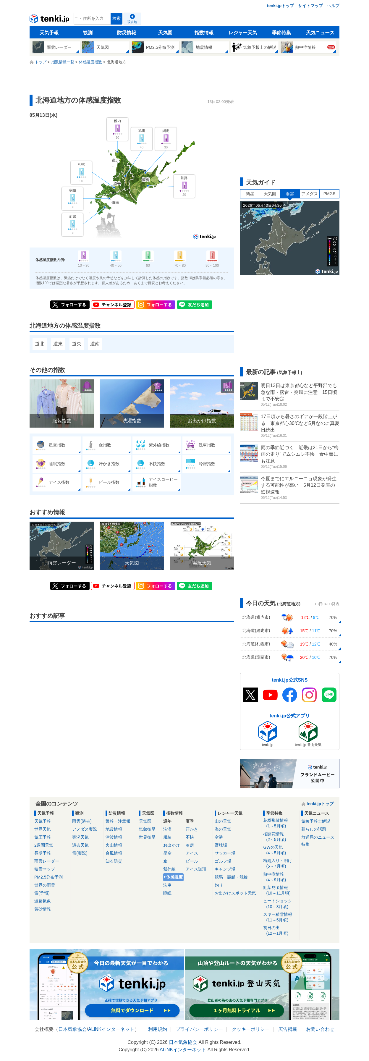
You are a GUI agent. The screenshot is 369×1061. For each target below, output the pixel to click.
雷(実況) (79, 853)
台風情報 (114, 853)
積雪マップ (44, 869)
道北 (39, 343)
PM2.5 (329, 193)
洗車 (167, 885)
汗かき (192, 829)
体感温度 (174, 877)
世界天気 (42, 829)
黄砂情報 (42, 909)
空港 (219, 837)
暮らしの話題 (313, 829)
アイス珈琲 (196, 869)
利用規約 (157, 1029)
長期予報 (42, 853)
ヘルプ (333, 5)
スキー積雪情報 (280, 917)
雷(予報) (41, 893)
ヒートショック (280, 903)
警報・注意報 (118, 821)
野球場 (221, 845)
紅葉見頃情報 (280, 890)
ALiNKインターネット (111, 1029)
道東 (58, 343)
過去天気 (80, 845)
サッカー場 (225, 853)
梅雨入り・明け (280, 863)
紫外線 (169, 869)
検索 (116, 18)
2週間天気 (43, 845)
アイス (192, 853)
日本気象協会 (72, 1029)
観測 (88, 32)
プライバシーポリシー (199, 1029)
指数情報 (204, 32)
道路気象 (42, 901)
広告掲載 (287, 1029)
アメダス (309, 193)
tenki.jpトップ (280, 5)
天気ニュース (320, 32)
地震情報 (114, 829)
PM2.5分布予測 (48, 877)
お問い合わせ (320, 1029)
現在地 (132, 22)
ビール (192, 861)
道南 (95, 343)
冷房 (190, 845)
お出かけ (171, 845)
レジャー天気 (243, 32)
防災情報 (126, 32)
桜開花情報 (280, 837)
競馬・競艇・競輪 (231, 877)
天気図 (165, 32)
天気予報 (49, 32)
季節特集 (281, 32)
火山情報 (114, 845)
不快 (190, 837)
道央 (76, 343)
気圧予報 (42, 837)
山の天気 (223, 821)
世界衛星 (147, 837)
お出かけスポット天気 (235, 893)
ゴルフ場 (223, 861)
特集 (305, 844)
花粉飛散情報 (280, 823)
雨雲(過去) (81, 821)
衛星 (250, 193)
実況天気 (80, 837)
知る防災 (114, 861)
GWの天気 (280, 850)
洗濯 (167, 829)
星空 (167, 853)
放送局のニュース (317, 837)
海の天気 (223, 829)
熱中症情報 (280, 877)
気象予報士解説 (315, 821)
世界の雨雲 (44, 885)
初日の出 (280, 930)
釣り (219, 885)
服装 (167, 837)
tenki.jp (50, 20)
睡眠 (167, 893)
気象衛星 (147, 829)
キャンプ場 (225, 869)
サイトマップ (310, 5)
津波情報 (114, 837)
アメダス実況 (84, 829)
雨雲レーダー (46, 861)
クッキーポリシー (251, 1029)
